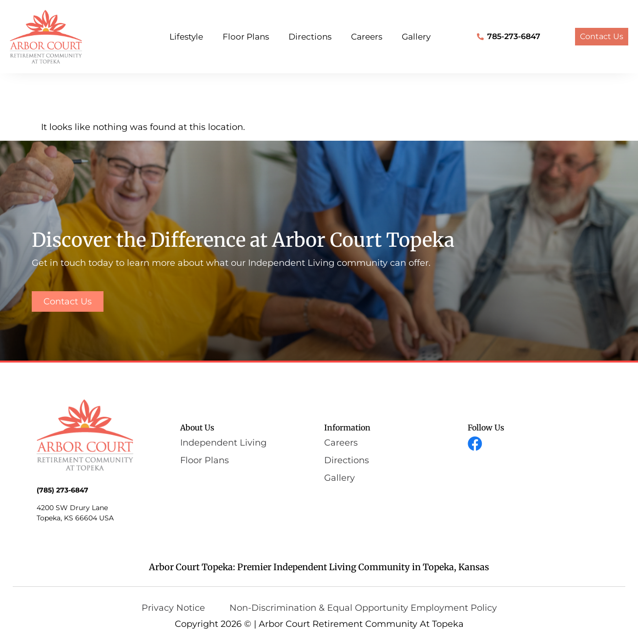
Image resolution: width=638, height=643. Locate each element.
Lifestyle (186, 37)
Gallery (416, 37)
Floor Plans (246, 37)
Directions (309, 37)
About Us (197, 427)
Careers (366, 37)
